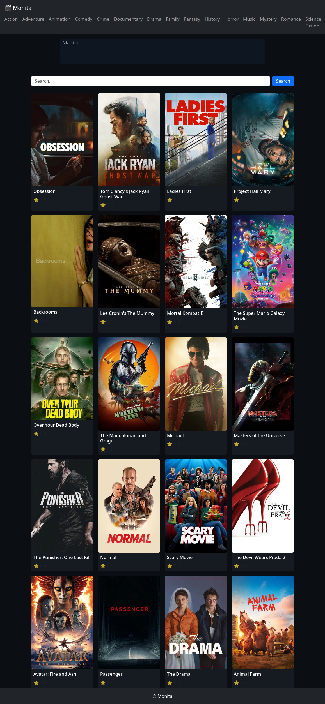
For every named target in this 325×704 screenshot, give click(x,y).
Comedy (83, 19)
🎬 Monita (17, 7)
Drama (154, 19)
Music (249, 19)
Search (283, 81)
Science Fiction (313, 22)
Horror (231, 19)
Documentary (128, 19)
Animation (59, 19)
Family (173, 19)
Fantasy (192, 19)
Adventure (33, 19)
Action (11, 19)
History (212, 19)
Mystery (268, 19)
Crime (103, 19)
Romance (291, 19)
